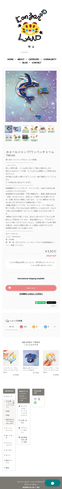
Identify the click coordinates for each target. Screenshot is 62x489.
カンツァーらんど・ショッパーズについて (24, 405)
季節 (8, 410)
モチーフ (9, 391)
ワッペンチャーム (9, 424)
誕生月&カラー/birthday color (10, 416)
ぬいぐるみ (9, 432)
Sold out (31, 283)
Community (49, 54)
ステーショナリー (9, 439)
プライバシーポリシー (24, 425)
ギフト (8, 450)
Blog (25, 57)
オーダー (9, 445)
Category (34, 54)
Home (10, 54)
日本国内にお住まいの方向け (31, 289)
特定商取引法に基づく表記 (24, 435)
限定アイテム (9, 457)
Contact (36, 57)
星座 (8, 406)
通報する (53, 301)
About (21, 54)
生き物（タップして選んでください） (10, 399)
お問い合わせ (24, 417)
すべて (11, 322)
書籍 (7, 463)
